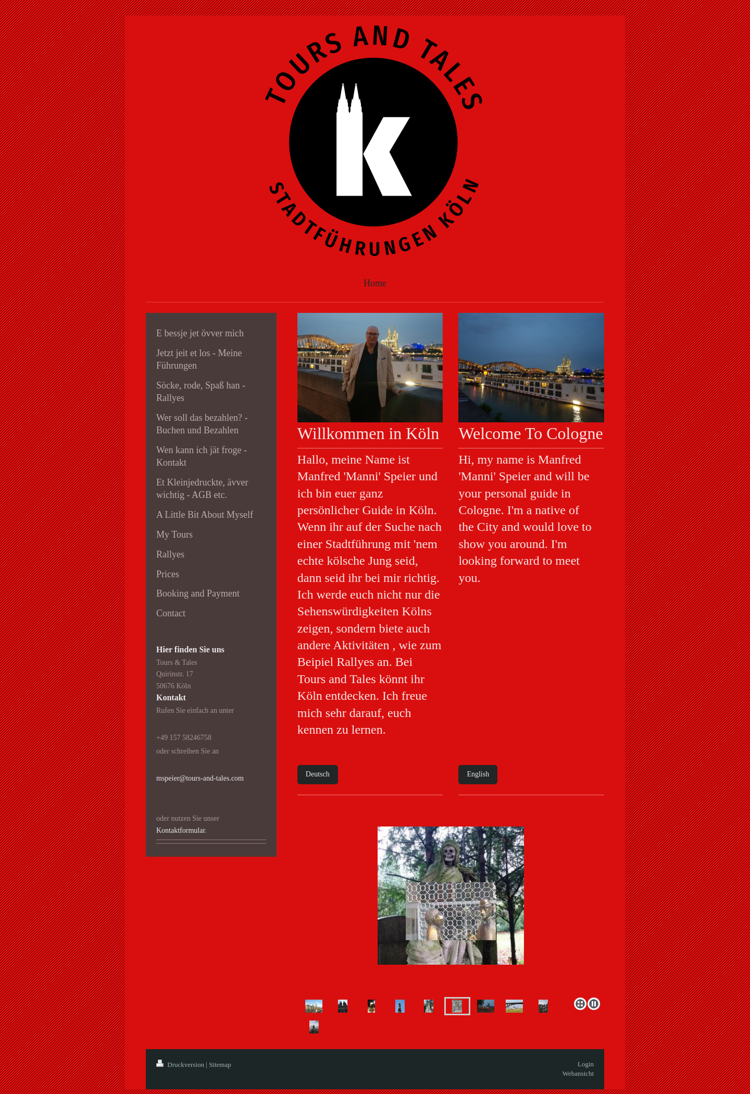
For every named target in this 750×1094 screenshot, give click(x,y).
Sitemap (220, 1064)
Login (586, 1064)
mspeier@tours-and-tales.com (200, 778)
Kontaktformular (180, 830)
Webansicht (578, 1073)
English (478, 774)
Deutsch (318, 774)
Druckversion (181, 1064)
